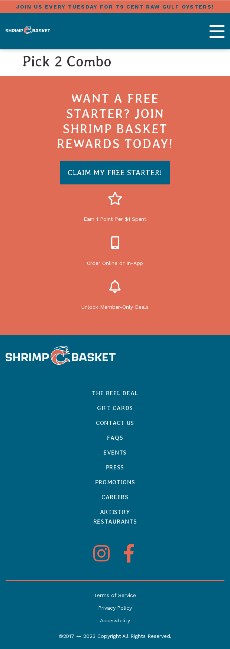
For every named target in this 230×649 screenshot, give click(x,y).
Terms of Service (115, 595)
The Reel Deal (115, 393)
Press (115, 467)
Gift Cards (115, 408)
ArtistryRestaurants (115, 516)
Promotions (115, 482)
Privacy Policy (115, 608)
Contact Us (115, 422)
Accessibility (115, 620)
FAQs (115, 437)
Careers (115, 497)
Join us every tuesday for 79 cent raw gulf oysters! (115, 7)
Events (115, 452)
